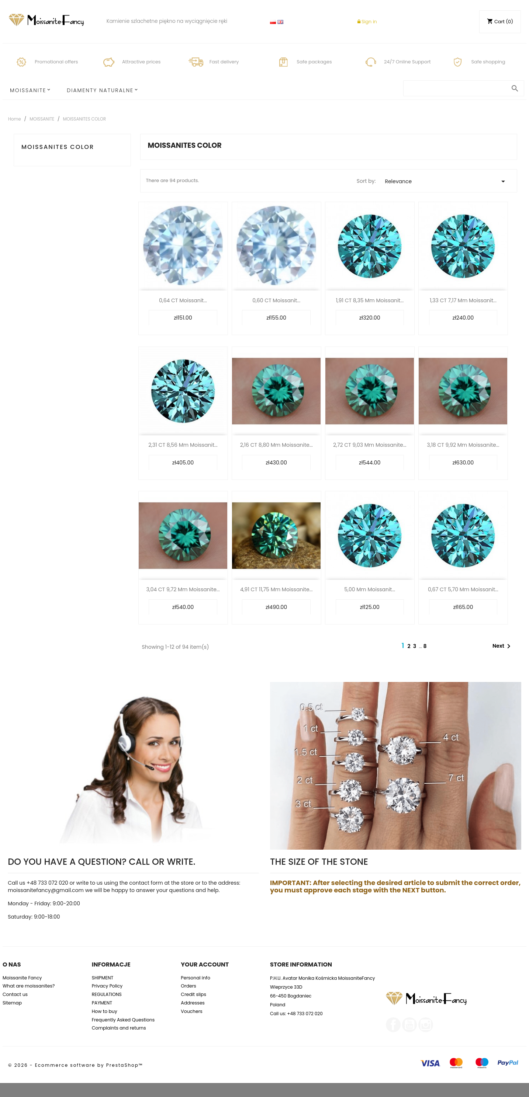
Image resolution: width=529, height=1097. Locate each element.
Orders (188, 986)
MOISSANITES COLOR (57, 147)
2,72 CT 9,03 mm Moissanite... (370, 445)
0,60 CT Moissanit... (276, 300)
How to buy (104, 1011)
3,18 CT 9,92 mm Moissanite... (463, 445)
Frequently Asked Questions (123, 1020)
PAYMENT (102, 1003)
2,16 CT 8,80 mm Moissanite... (276, 445)
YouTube (409, 1024)
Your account (205, 964)
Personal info (195, 978)
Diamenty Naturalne (100, 90)
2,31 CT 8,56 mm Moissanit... (183, 445)
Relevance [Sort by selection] (446, 181)
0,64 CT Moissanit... (183, 300)
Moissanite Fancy (22, 978)
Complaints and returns (119, 1028)
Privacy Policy (107, 986)
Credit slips (193, 994)
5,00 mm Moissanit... (369, 589)
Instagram (425, 1024)
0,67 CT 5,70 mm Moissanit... (463, 589)
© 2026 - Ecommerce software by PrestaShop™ (75, 1065)
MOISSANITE (28, 90)
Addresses (193, 1003)
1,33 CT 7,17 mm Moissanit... (463, 300)
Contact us (15, 994)
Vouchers (191, 1011)
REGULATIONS (107, 994)
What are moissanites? (29, 986)
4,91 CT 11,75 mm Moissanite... (276, 589)
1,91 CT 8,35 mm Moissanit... (370, 300)
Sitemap (12, 1003)
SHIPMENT (103, 978)
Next (502, 646)
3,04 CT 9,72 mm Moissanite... (182, 589)
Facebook (393, 1024)
